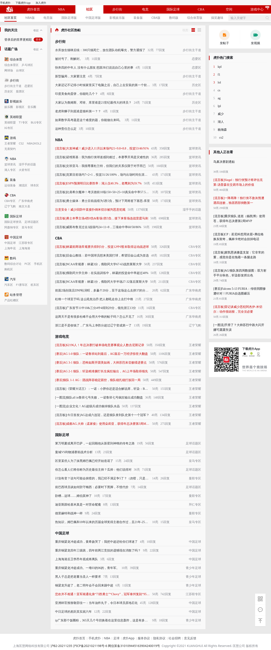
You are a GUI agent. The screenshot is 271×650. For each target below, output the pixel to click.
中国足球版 (93, 18)
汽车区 (8, 284)
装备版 (138, 18)
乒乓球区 (27, 65)
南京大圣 (24, 206)
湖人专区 (10, 169)
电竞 (145, 9)
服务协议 (144, 638)
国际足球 (173, 9)
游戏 (10, 138)
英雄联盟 (13, 117)
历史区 (8, 91)
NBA (61, 9)
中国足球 (13, 237)
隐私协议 (159, 638)
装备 (10, 180)
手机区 (38, 263)
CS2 (21, 143)
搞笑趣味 (217, 18)
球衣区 (34, 185)
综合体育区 (11, 65)
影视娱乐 (13, 101)
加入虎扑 (41, 2)
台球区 (20, 70)
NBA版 (30, 18)
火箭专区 (24, 169)
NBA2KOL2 (34, 143)
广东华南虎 (26, 200)
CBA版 (155, 18)
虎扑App (128, 638)
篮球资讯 (10, 164)
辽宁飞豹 (10, 206)
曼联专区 (195, 478)
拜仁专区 (195, 504)
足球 (116, 638)
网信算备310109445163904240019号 (134, 646)
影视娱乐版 (117, 18)
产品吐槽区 (11, 300)
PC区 (27, 263)
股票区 (20, 91)
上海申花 (10, 248)
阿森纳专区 (11, 227)
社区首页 (10, 18)
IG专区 (8, 128)
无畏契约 (10, 148)
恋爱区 (28, 86)
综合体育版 (194, 18)
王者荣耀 (10, 143)
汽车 (10, 279)
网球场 (8, 70)
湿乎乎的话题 (27, 164)
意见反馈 (190, 638)
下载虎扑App (23, 2)
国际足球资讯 (12, 221)
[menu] (114, 18)
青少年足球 (193, 568)
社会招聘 (175, 638)
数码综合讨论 (12, 263)
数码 (10, 258)
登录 (38, 39)
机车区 (35, 284)
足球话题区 (31, 221)
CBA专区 (10, 200)
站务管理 (13, 295)
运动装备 (10, 185)
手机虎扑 (5, 2)
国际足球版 (69, 18)
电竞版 (48, 18)
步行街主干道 (12, 86)
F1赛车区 (22, 284)
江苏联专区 (26, 242)
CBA (201, 9)
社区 (89, 9)
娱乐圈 (8, 107)
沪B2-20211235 (61, 646)
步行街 (117, 9)
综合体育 (13, 59)
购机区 (8, 269)
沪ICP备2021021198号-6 (90, 646)
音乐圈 (32, 107)
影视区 (20, 107)
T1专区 (23, 122)
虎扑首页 (33, 9)
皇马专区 (27, 227)
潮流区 (23, 185)
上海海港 (24, 248)
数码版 (173, 18)
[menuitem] (10, 18)
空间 (229, 9)
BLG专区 (36, 122)
